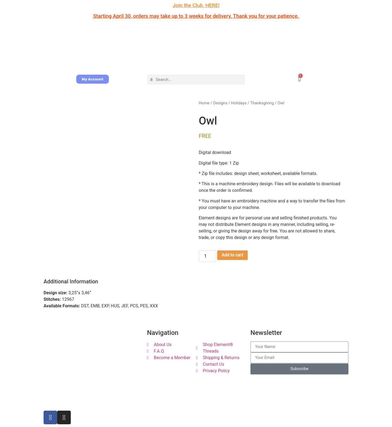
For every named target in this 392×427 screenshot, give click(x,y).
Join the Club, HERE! (196, 5)
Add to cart (232, 255)
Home (204, 103)
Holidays (239, 103)
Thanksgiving (262, 103)
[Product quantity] (207, 256)
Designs (220, 103)
